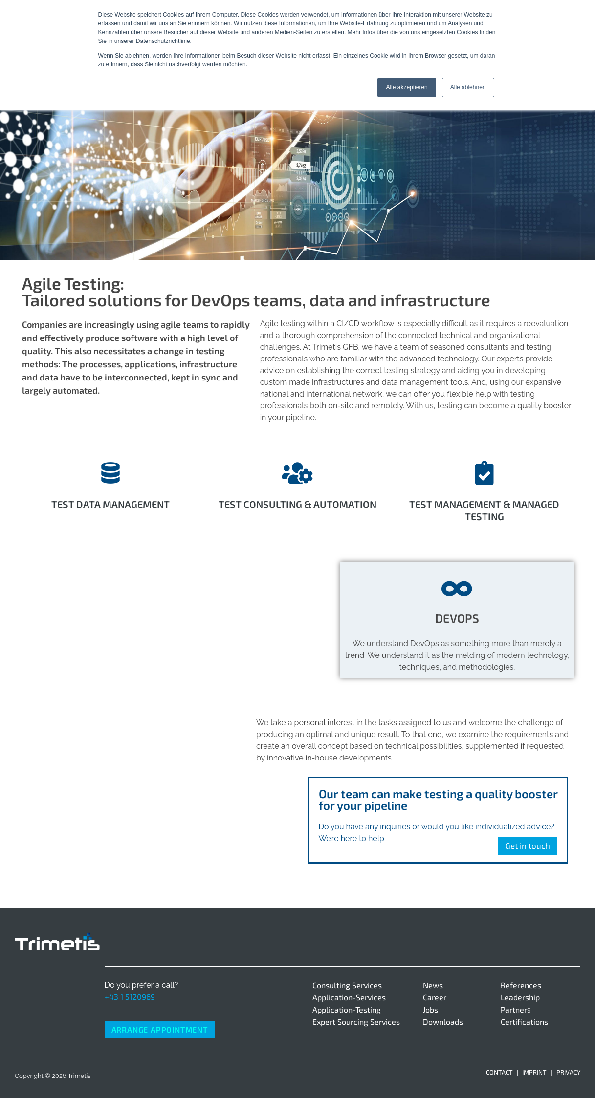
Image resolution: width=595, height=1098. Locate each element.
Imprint (534, 1072)
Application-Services (349, 997)
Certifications (524, 1021)
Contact (499, 1072)
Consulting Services (347, 985)
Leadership (520, 997)
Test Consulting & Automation (297, 504)
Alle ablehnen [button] (468, 87)
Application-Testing (346, 1009)
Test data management (110, 504)
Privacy (568, 1072)
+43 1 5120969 (130, 996)
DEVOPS (457, 618)
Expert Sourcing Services (356, 1021)
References (521, 985)
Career (434, 997)
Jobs (430, 1009)
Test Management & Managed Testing (484, 510)
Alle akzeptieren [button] (406, 87)
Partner (514, 1009)
